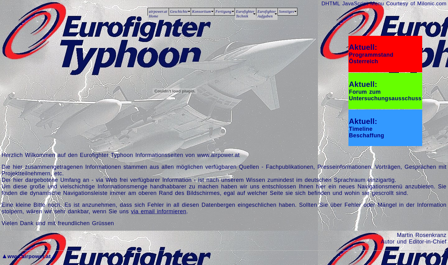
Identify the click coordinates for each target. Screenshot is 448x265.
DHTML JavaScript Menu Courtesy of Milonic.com (383, 4)
